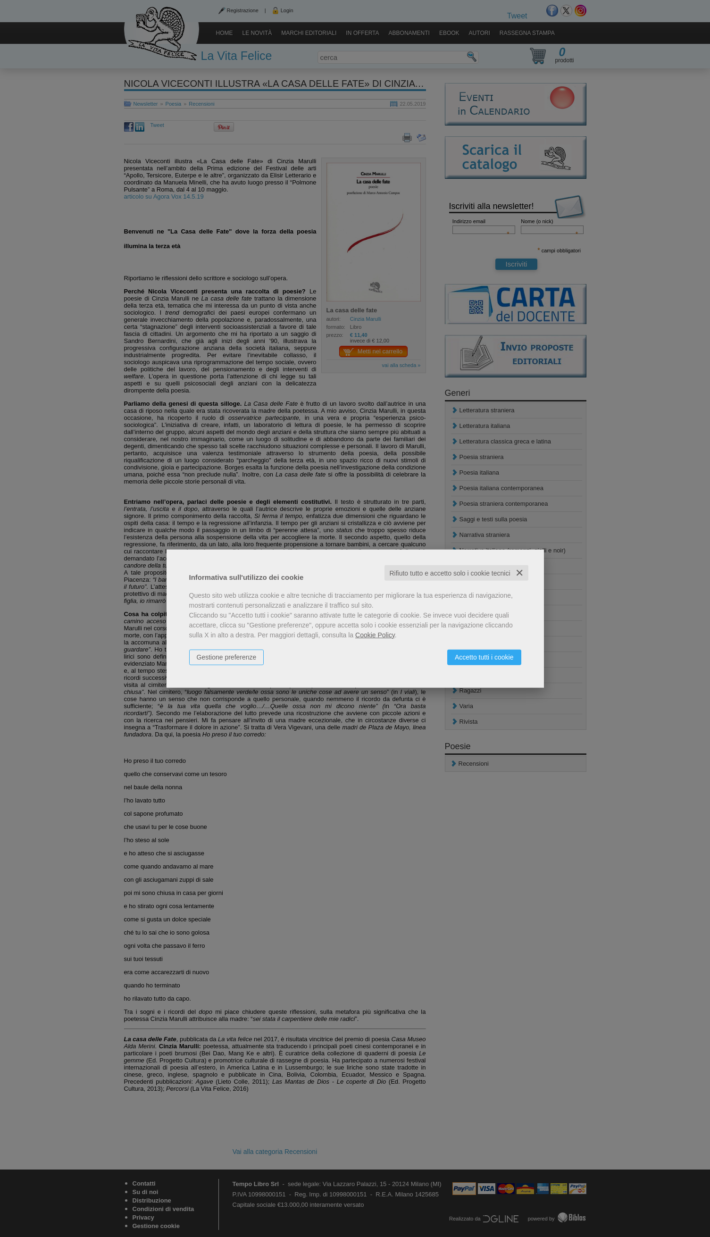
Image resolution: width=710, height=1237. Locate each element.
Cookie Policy (375, 634)
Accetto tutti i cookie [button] (484, 656)
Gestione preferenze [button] (227, 656)
